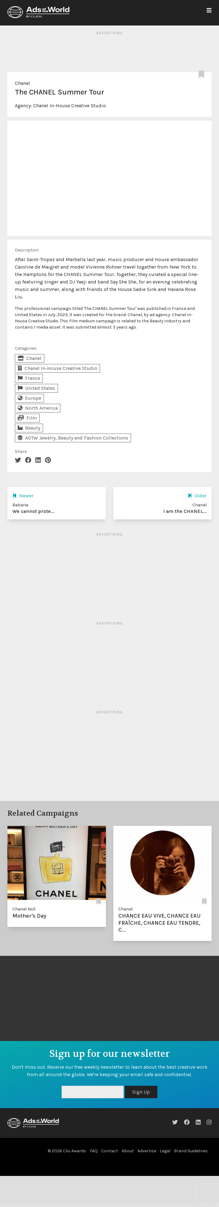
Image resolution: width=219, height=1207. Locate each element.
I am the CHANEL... (185, 511)
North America (38, 408)
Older (197, 496)
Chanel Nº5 (24, 909)
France (29, 378)
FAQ (94, 1151)
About (128, 1151)
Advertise (147, 1151)
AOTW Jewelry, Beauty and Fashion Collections (73, 438)
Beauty (29, 428)
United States (36, 388)
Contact (109, 1151)
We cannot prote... (33, 511)
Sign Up (141, 1092)
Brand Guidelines (191, 1151)
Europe (29, 398)
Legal (165, 1151)
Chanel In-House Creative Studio (69, 105)
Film (27, 418)
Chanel (22, 83)
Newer (22, 496)
